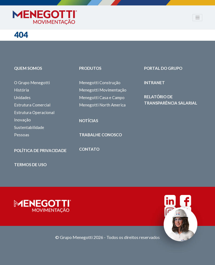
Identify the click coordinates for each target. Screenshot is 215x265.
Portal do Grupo (163, 68)
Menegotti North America (102, 104)
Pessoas (21, 134)
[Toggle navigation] (197, 17)
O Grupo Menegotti (32, 82)
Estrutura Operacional (34, 112)
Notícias (88, 120)
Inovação (22, 119)
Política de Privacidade (40, 150)
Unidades (22, 97)
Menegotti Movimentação (102, 89)
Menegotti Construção (99, 82)
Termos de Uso (30, 164)
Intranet (154, 82)
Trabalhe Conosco (100, 134)
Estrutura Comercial (32, 104)
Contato (89, 149)
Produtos (90, 68)
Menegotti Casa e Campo (102, 97)
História (21, 89)
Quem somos (28, 68)
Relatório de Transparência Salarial (170, 99)
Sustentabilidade (29, 127)
